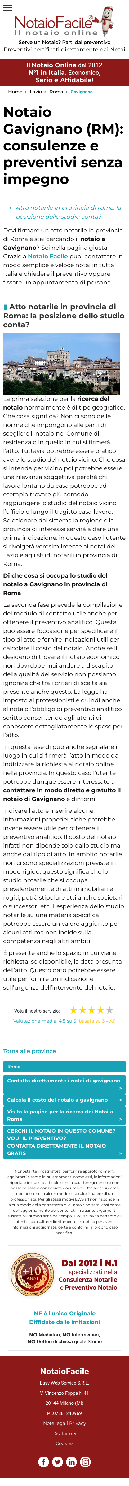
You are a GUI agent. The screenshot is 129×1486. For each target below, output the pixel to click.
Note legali (55, 1423)
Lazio (36, 92)
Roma (56, 92)
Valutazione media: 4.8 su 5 (64, 1021)
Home (15, 92)
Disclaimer (64, 1433)
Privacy (77, 1423)
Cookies (64, 1443)
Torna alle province (29, 1051)
